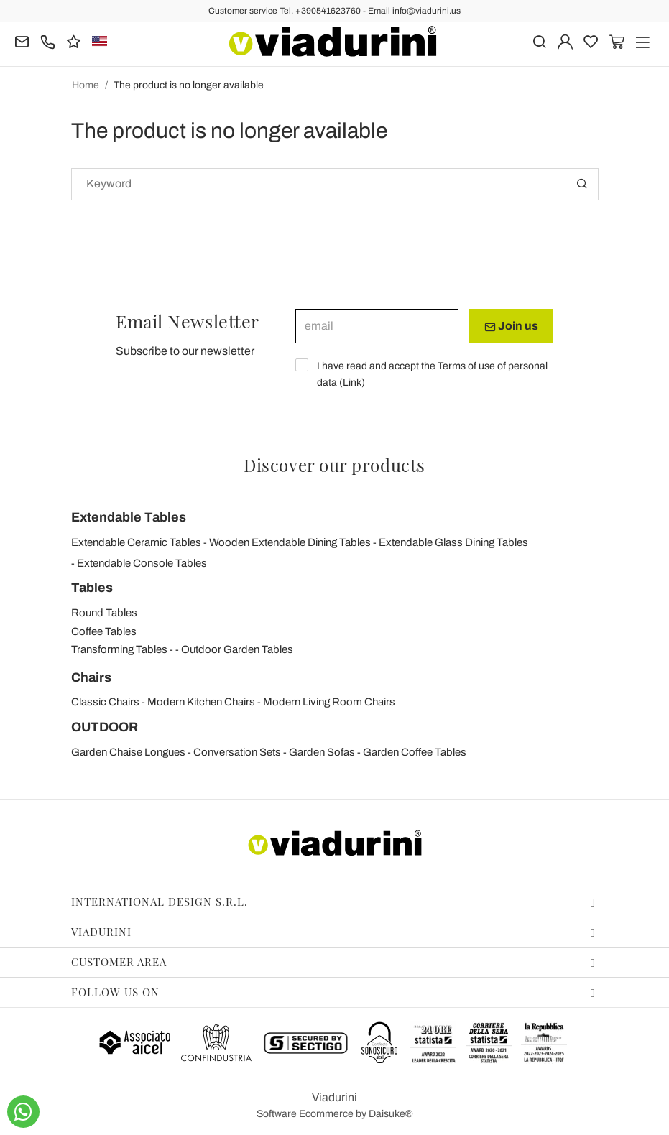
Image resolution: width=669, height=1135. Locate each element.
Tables (92, 587)
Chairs (91, 677)
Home (85, 85)
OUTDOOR (104, 727)
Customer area (333, 962)
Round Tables (104, 613)
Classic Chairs (105, 702)
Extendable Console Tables (142, 563)
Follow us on (333, 992)
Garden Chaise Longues (128, 752)
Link (352, 382)
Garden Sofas (322, 752)
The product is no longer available (189, 85)
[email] (376, 326)
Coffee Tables (104, 631)
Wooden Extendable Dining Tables (290, 542)
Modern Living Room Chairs (329, 702)
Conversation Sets (237, 752)
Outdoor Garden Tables (237, 649)
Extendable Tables (128, 517)
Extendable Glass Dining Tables (453, 542)
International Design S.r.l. (333, 901)
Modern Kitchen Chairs (201, 702)
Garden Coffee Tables (414, 752)
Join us (511, 326)
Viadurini (333, 932)
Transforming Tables (119, 649)
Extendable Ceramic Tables (136, 542)
